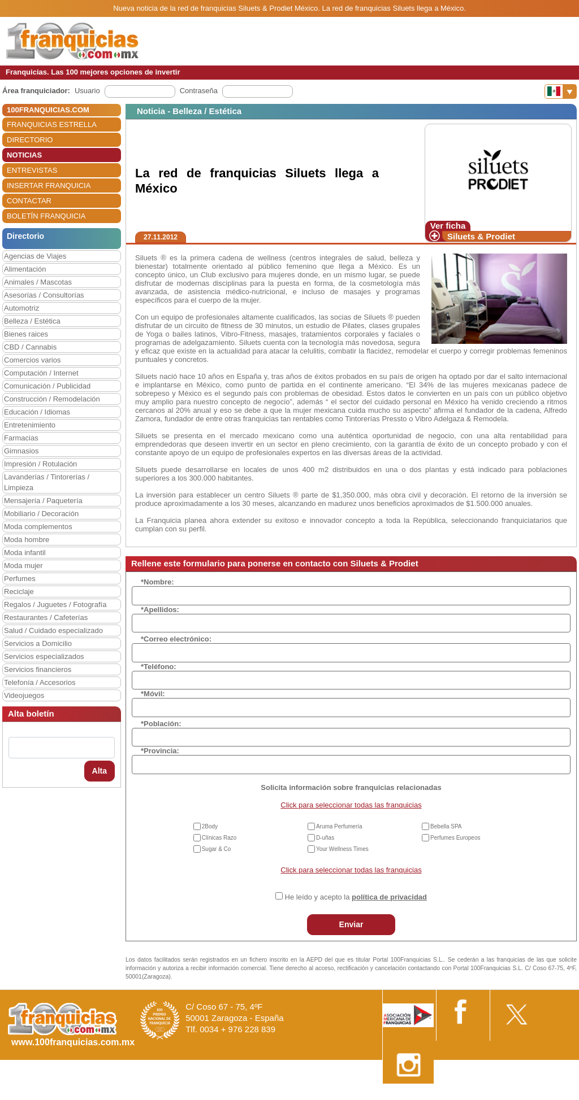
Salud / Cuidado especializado (53, 630)
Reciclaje (19, 591)
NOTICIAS (24, 155)
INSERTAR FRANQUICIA (48, 185)
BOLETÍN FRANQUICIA (46, 216)
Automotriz (21, 308)
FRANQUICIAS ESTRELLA (52, 124)
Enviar (351, 924)
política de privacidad (389, 897)
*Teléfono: (158, 666)
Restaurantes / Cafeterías (46, 617)
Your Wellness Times (342, 849)
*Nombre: (157, 582)
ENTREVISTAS (32, 170)
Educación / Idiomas (37, 412)
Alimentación (25, 269)
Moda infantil (25, 552)
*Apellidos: (160, 609)
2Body (210, 826)
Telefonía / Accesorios (39, 682)
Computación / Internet (41, 373)
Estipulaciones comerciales (480, 1096)
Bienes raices (26, 334)
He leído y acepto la (356, 897)
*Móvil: (153, 693)
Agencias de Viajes (35, 256)
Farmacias (21, 438)
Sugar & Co (216, 849)
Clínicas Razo (219, 838)
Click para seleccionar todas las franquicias (350, 805)
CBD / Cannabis (30, 347)
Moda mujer (23, 565)
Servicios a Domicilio (38, 643)
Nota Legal (411, 1096)
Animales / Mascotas (38, 282)
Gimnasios (21, 451)
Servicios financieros (37, 669)
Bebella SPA (445, 826)
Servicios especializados (44, 656)
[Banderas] (561, 91)
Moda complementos (38, 526)
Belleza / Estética (32, 321)
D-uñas (325, 838)
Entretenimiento (29, 425)
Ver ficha (448, 225)
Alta (99, 770)
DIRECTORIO (30, 140)
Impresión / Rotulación (40, 464)
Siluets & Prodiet (481, 236)
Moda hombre (26, 539)
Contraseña (199, 90)
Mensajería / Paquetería (43, 500)
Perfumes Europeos (455, 838)
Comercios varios (32, 360)
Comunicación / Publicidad (47, 386)
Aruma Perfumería (339, 826)
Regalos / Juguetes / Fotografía (55, 604)
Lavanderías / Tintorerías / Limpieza (46, 482)
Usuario (87, 90)
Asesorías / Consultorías (44, 295)
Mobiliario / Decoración (41, 513)
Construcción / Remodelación (52, 399)
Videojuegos (24, 695)
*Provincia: (160, 751)
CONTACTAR (29, 201)
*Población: (161, 723)
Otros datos (549, 1096)
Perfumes (20, 578)
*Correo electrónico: (176, 639)
